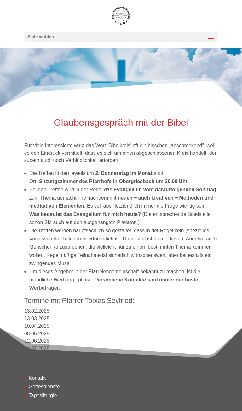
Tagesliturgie (43, 395)
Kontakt (37, 378)
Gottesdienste (44, 386)
